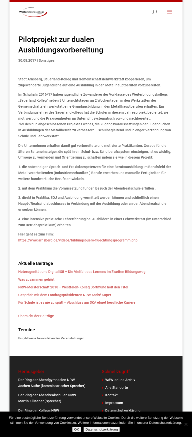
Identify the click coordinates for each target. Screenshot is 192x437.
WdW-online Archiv (120, 380)
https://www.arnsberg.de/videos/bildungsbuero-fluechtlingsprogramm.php (78, 240)
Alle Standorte (116, 388)
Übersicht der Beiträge (36, 316)
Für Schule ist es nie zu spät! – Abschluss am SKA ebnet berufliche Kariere (77, 302)
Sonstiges (46, 60)
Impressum (114, 403)
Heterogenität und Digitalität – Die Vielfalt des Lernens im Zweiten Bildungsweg (82, 272)
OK (76, 429)
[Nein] (185, 424)
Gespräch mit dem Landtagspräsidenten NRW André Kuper (64, 295)
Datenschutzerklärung (122, 411)
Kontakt (111, 395)
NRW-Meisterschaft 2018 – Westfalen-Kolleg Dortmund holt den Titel (73, 287)
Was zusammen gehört (36, 279)
